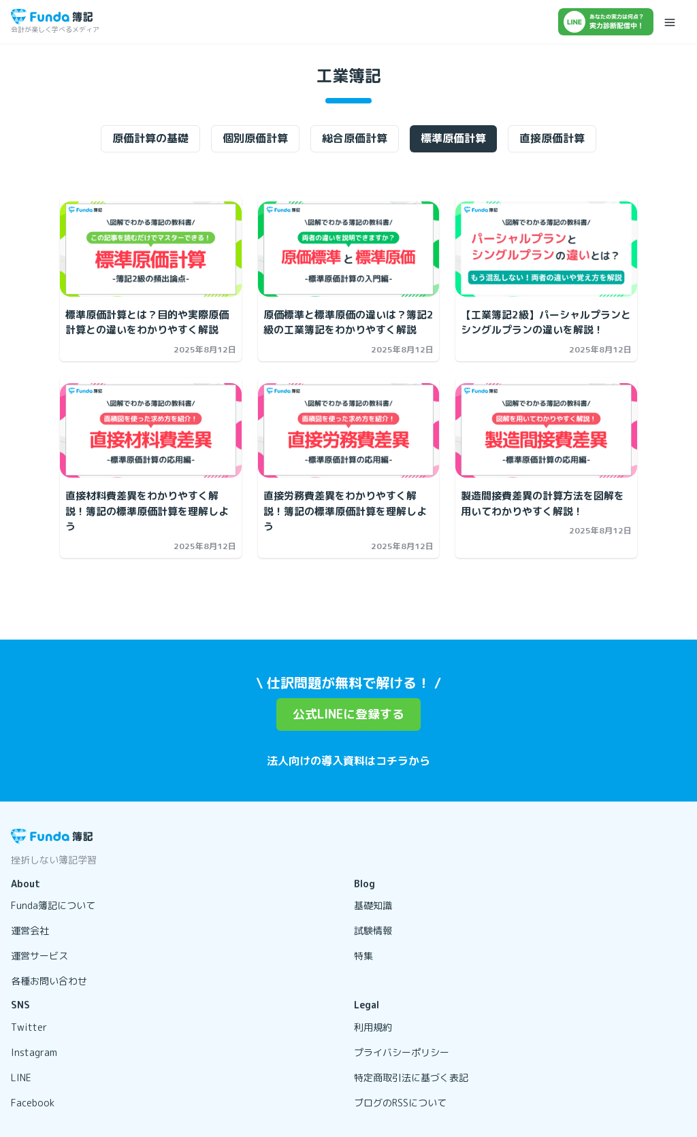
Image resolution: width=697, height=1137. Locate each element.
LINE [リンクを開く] (21, 1077)
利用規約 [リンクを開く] (373, 1027)
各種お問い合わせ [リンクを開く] (49, 980)
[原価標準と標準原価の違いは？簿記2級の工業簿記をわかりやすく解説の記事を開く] (349, 249)
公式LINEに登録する (348, 714)
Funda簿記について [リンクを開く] (53, 905)
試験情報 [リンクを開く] (373, 930)
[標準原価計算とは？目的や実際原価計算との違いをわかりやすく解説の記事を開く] (151, 249)
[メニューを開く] (669, 21)
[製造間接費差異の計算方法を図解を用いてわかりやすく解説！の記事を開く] (546, 430)
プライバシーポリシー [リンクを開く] (401, 1052)
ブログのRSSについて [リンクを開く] (400, 1102)
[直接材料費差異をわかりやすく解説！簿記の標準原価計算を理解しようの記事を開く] (151, 430)
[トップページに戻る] (52, 16)
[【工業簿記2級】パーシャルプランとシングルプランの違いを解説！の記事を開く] (546, 249)
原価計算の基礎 (150, 138)
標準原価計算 (453, 138)
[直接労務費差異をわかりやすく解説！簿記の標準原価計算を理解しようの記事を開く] (349, 430)
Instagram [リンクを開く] (34, 1052)
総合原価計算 (354, 138)
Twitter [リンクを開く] (29, 1027)
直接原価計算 (552, 138)
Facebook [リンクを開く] (32, 1102)
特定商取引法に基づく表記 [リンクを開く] (411, 1077)
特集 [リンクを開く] (363, 955)
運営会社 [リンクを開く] (30, 930)
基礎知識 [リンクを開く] (373, 905)
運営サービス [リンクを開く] (39, 955)
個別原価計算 (255, 138)
